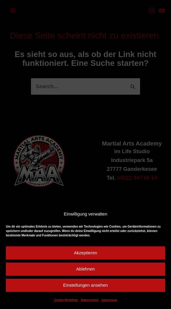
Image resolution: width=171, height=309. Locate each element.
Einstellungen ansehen (85, 285)
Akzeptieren (85, 252)
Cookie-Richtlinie (66, 300)
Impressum (109, 300)
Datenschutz (89, 300)
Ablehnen (85, 268)
